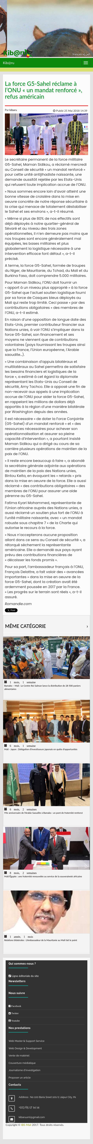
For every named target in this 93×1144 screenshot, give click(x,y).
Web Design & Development (25, 1048)
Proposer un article (20, 1077)
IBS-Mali (26, 1124)
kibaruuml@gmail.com (32, 1117)
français (77, 54)
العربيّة (86, 54)
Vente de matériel (19, 1055)
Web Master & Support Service (26, 1040)
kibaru (13, 110)
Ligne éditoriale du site (24, 975)
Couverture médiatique (22, 1063)
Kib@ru (8, 63)
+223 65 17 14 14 (29, 1107)
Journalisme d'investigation (24, 1070)
